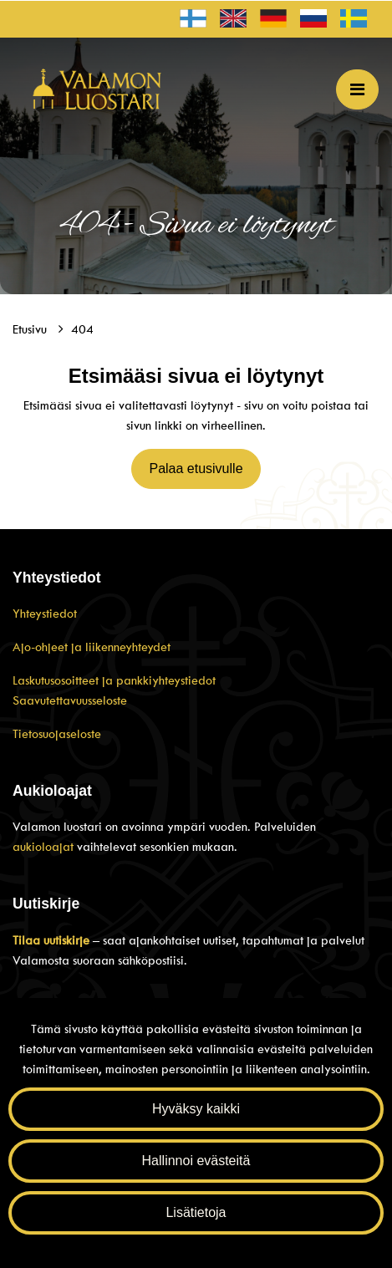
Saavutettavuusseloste (70, 700)
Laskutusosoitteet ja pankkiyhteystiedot (114, 680)
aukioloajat (45, 846)
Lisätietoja (195, 1212)
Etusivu (31, 329)
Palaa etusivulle (195, 468)
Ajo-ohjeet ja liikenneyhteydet (92, 647)
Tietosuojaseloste (57, 734)
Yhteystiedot (45, 613)
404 (82, 329)
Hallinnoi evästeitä (196, 1160)
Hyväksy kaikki (196, 1109)
